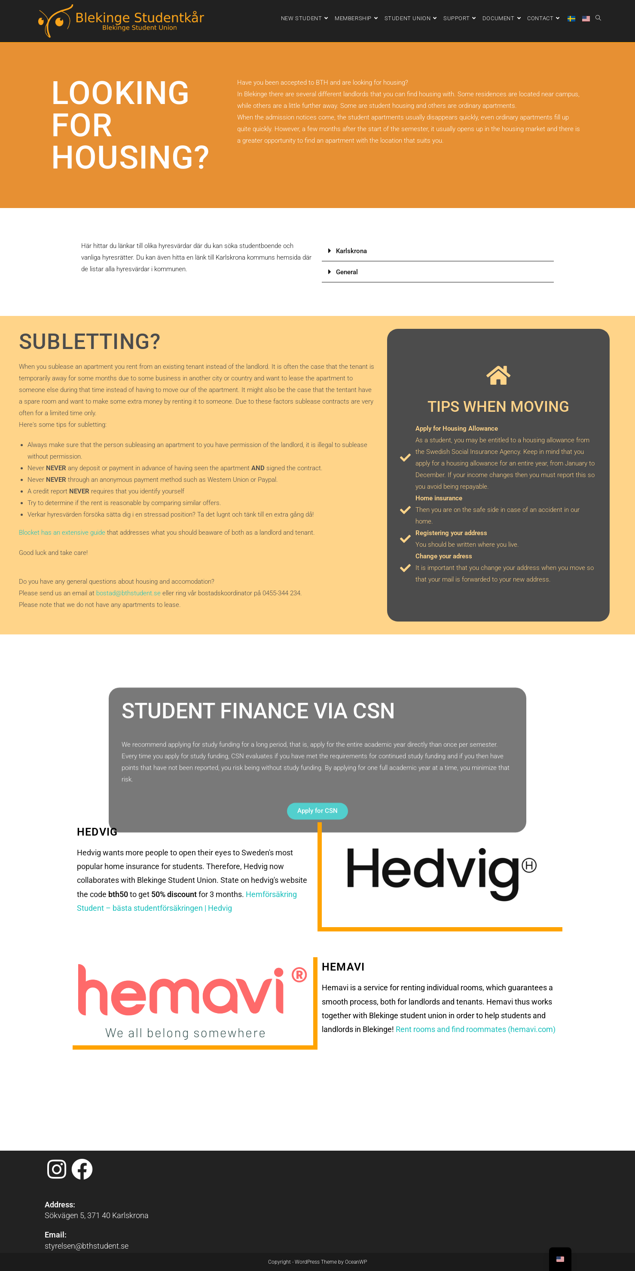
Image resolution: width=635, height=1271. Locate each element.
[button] (438, 250)
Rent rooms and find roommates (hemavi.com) (476, 1029)
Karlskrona (351, 251)
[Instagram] (56, 1082)
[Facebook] (82, 1082)
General (347, 272)
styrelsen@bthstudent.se (86, 1157)
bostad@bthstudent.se (128, 593)
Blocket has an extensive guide (62, 532)
